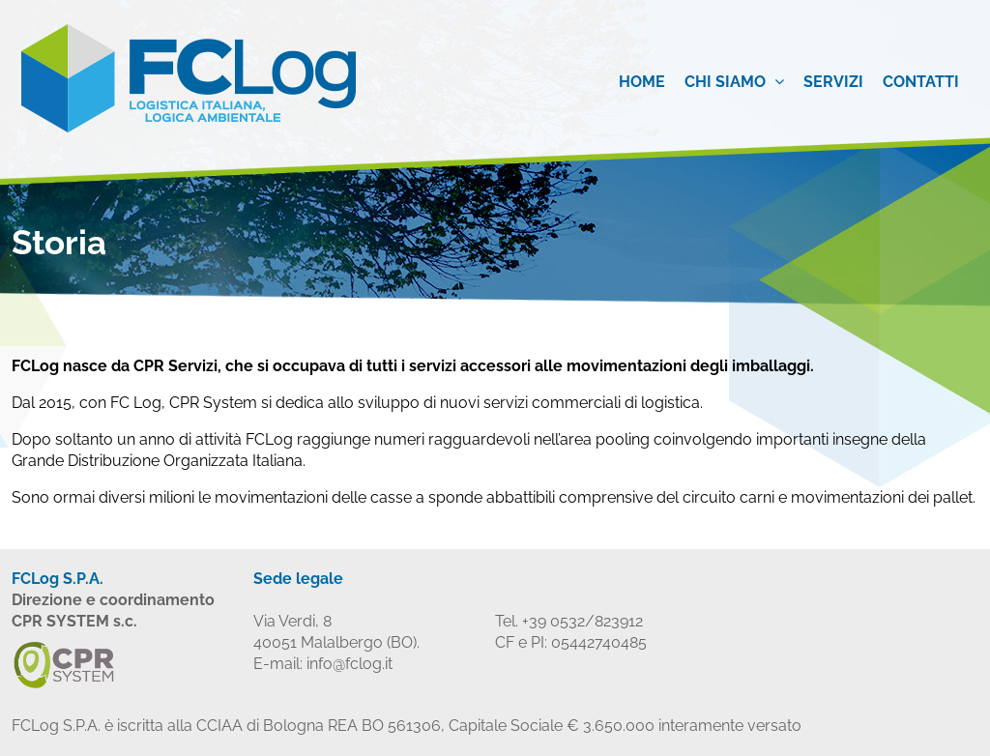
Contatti (921, 82)
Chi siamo (734, 82)
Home (642, 82)
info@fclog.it (349, 663)
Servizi (833, 82)
